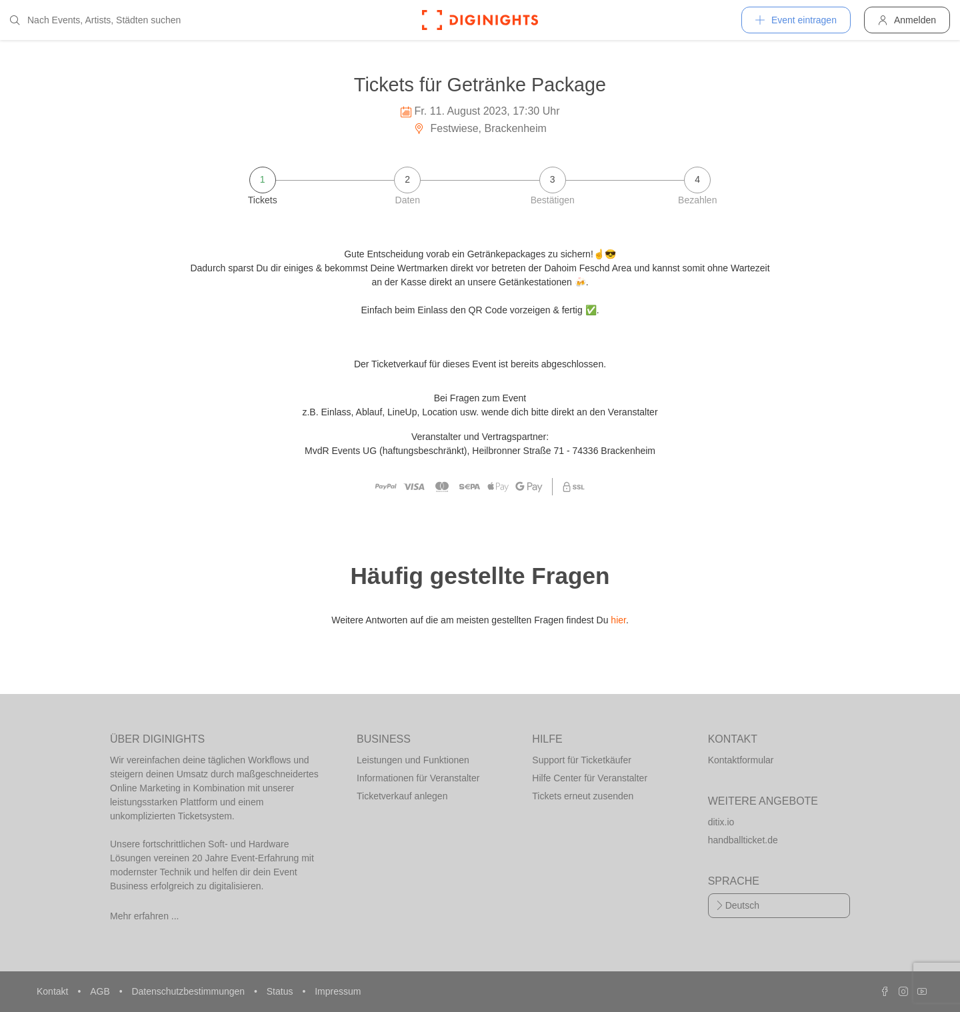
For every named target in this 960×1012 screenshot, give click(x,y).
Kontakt (54, 991)
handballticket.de (743, 840)
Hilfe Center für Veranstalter (589, 778)
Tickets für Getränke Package (480, 84)
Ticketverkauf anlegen (402, 796)
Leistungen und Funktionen (413, 760)
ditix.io (721, 822)
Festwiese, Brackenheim (480, 128)
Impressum (338, 991)
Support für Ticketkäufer (581, 760)
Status (281, 991)
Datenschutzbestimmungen (189, 991)
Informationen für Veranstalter (418, 778)
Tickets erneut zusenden (582, 796)
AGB (101, 991)
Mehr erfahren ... (144, 916)
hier (618, 620)
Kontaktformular (741, 760)
